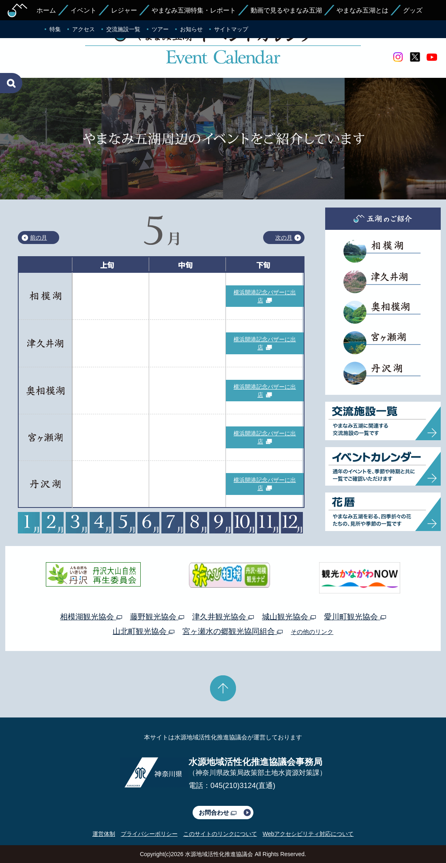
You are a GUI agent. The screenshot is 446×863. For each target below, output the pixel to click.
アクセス (83, 29)
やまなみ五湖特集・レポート (194, 10)
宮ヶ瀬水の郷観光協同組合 (232, 631)
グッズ (412, 10)
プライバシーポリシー (149, 834)
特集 (55, 29)
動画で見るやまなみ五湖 (286, 10)
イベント (83, 10)
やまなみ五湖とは (362, 10)
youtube (432, 57)
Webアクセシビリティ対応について (308, 834)
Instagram (397, 57)
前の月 (38, 237)
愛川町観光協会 (355, 616)
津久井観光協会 (223, 616)
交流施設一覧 (123, 29)
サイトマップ (231, 29)
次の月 (283, 237)
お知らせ (191, 29)
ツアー (160, 29)
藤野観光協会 (157, 616)
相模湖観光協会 (91, 616)
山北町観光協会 (143, 631)
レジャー (124, 10)
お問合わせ (217, 812)
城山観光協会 (289, 616)
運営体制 (103, 834)
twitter (415, 57)
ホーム (46, 10)
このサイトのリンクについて (220, 834)
